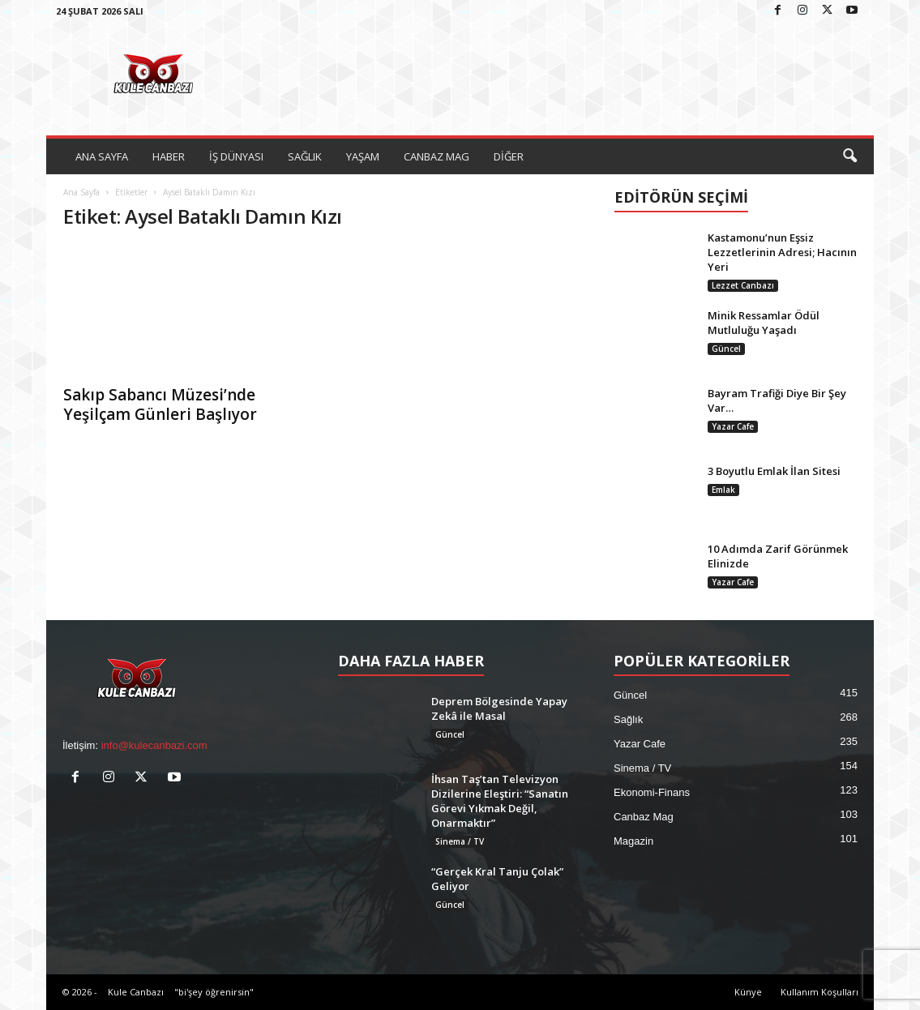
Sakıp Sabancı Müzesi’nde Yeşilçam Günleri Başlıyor (160, 404)
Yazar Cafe (733, 426)
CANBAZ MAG (436, 156)
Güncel (726, 348)
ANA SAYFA (101, 156)
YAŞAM (362, 156)
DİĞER (509, 156)
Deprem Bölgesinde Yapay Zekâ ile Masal (499, 708)
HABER (168, 156)
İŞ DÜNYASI (236, 156)
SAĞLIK (305, 156)
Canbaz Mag (644, 817)
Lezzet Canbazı (743, 285)
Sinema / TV (459, 841)
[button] (849, 156)
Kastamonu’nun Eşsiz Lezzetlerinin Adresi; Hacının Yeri (782, 252)
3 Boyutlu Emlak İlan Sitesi (774, 471)
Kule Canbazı (136, 992)
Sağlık (628, 719)
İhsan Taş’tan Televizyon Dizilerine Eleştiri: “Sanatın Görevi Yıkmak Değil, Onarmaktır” (499, 801)
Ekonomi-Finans (652, 792)
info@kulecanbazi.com (154, 745)
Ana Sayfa (81, 192)
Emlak (723, 489)
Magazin (633, 841)
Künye (748, 992)
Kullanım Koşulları (819, 992)
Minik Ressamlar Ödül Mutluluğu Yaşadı (763, 322)
